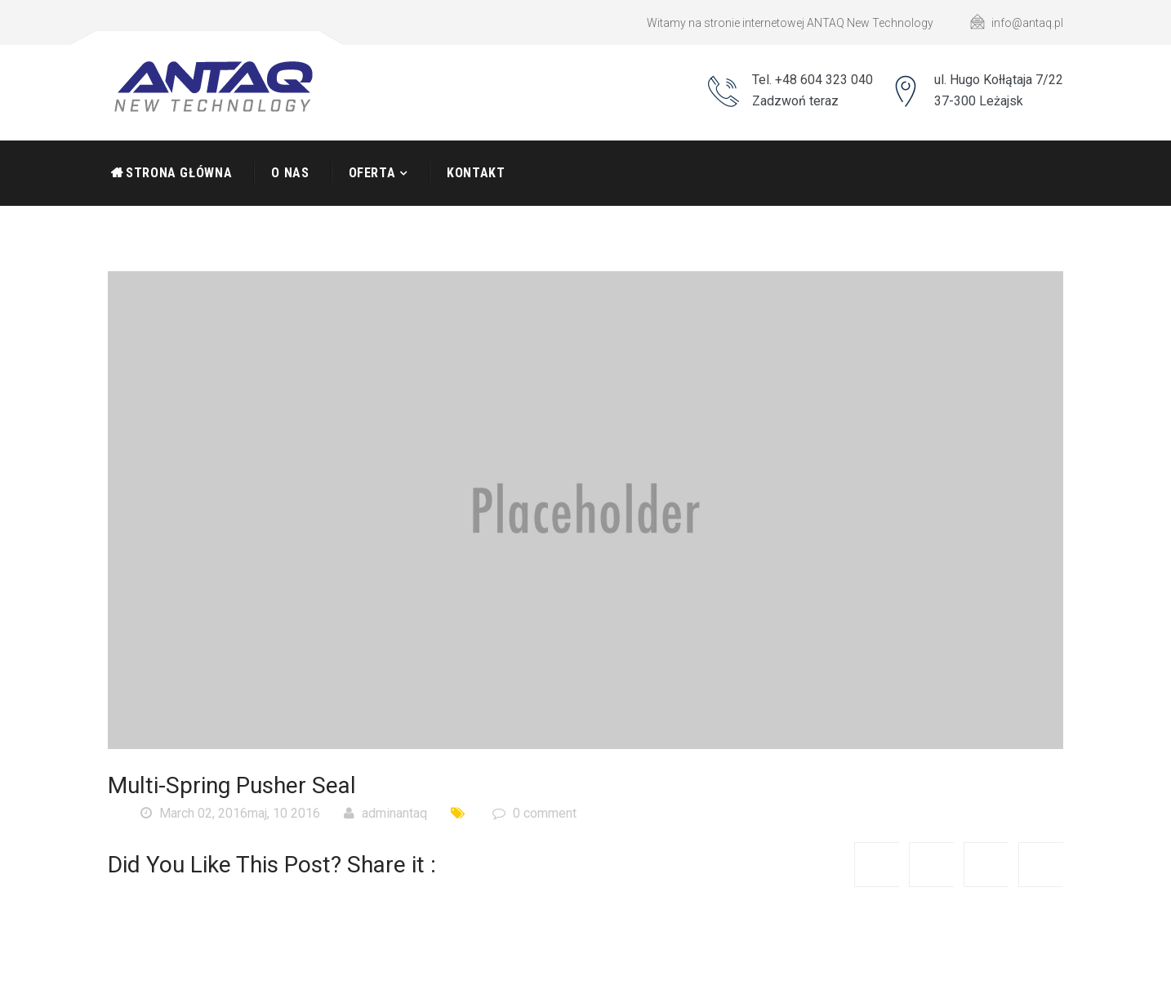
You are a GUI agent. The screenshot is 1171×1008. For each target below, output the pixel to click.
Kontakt (476, 173)
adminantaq (385, 813)
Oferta (372, 173)
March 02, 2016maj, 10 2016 (230, 813)
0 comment (534, 813)
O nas (290, 173)
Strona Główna (179, 173)
